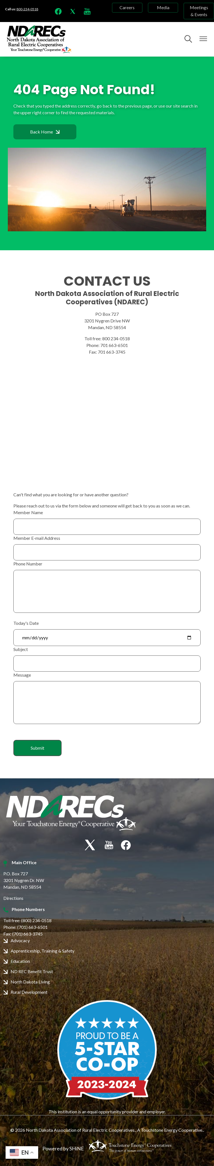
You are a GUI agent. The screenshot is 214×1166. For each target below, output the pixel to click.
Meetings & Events (199, 11)
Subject (20, 649)
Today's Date (26, 623)
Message (22, 674)
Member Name (28, 512)
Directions (13, 898)
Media (163, 7)
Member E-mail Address (36, 538)
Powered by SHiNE (63, 1148)
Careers (127, 7)
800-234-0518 (27, 9)
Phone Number (27, 563)
